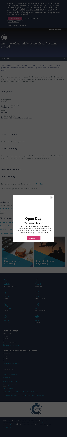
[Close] (51, 197)
